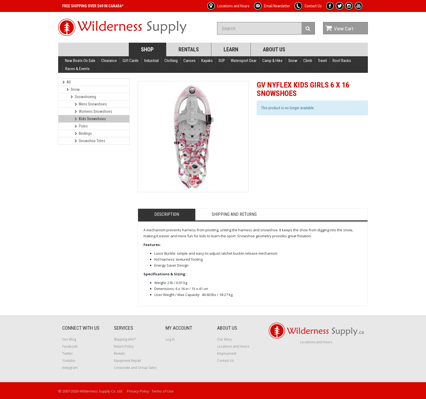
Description (166, 214)
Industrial (151, 60)
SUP (221, 60)
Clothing (171, 60)
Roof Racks (342, 60)
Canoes (189, 60)
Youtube (68, 360)
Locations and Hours (233, 346)
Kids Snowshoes (90, 119)
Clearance (109, 60)
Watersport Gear (243, 60)
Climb (307, 60)
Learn (231, 49)
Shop (147, 49)
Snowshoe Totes (90, 141)
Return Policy (124, 346)
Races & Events (77, 68)
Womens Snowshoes (93, 111)
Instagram (70, 367)
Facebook (69, 346)
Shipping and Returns (234, 214)
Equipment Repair (127, 360)
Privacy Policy (138, 391)
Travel (322, 60)
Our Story (224, 339)
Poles (81, 126)
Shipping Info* (125, 339)
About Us (274, 49)
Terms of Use (163, 391)
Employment (226, 353)
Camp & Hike (272, 60)
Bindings (83, 133)
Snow (292, 60)
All (66, 82)
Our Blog (69, 339)
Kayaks (207, 60)
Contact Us (225, 360)
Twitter (67, 353)
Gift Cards (131, 60)
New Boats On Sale (80, 60)
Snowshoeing (83, 97)
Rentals (188, 49)
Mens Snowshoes (91, 104)
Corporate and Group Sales (135, 367)
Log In (170, 339)
